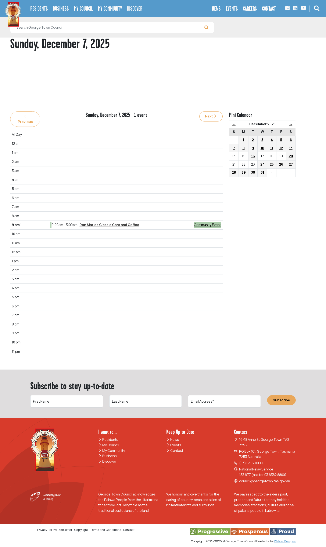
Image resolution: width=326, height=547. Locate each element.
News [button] (216, 8)
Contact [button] (269, 8)
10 (262, 148)
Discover (107, 461)
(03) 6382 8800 (251, 463)
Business (107, 456)
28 (234, 172)
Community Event (207, 224)
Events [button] (232, 8)
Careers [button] (250, 8)
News (172, 439)
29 (243, 172)
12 (281, 148)
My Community (111, 450)
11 (271, 148)
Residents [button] (39, 8)
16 (253, 156)
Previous (25, 119)
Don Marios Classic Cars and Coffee (109, 224)
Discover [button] (134, 8)
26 (281, 164)
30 (253, 172)
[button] (316, 8)
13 (291, 148)
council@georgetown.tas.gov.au (264, 481)
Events (173, 445)
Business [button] (61, 8)
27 (291, 164)
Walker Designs (285, 541)
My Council (108, 445)
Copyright (81, 530)
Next (211, 116)
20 (291, 156)
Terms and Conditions (106, 530)
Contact (174, 450)
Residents (108, 439)
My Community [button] (110, 8)
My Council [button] (83, 8)
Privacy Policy (46, 530)
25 (272, 164)
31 (262, 172)
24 (262, 164)
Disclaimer (65, 530)
